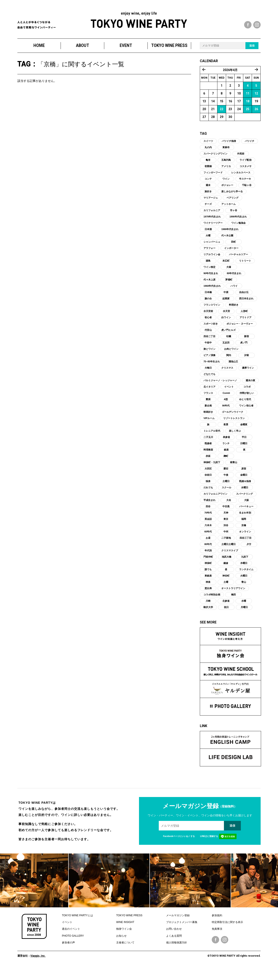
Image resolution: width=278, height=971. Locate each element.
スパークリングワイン (215, 156)
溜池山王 (233, 364)
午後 (225, 477)
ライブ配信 (246, 162)
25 (247, 112)
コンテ (208, 181)
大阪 (246, 503)
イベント (229, 389)
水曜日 (244, 490)
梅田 (233, 597)
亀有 (208, 162)
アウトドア (246, 320)
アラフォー (209, 251)
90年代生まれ (211, 276)
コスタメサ (246, 169)
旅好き (208, 194)
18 (247, 104)
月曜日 (244, 610)
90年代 (226, 408)
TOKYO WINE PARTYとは (77, 918)
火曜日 (243, 578)
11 (247, 96)
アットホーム (228, 206)
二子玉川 (208, 440)
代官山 (208, 332)
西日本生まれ (246, 301)
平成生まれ (209, 503)
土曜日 (226, 484)
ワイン (226, 181)
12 (256, 96)
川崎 (208, 603)
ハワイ (234, 288)
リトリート (245, 263)
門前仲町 (208, 559)
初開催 (208, 169)
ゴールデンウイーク (232, 414)
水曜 (243, 603)
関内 (228, 358)
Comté (226, 395)
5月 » (256, 72)
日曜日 (243, 446)
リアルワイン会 (212, 257)
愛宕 (225, 471)
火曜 (208, 238)
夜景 (225, 427)
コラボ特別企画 (212, 597)
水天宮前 (208, 314)
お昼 (208, 540)
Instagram (224, 942)
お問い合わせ (174, 931)
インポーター (231, 251)
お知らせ (121, 938)
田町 (233, 244)
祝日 (226, 610)
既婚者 (208, 446)
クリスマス (227, 370)
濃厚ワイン (248, 370)
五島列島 (226, 162)
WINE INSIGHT (125, 924)
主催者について (125, 945)
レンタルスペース (240, 175)
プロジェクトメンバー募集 (181, 924)
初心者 (208, 320)
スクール (226, 490)
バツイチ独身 (229, 144)
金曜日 (243, 477)
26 (256, 112)
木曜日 (243, 566)
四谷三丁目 (246, 540)
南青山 (233, 465)
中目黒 (226, 509)
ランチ (226, 446)
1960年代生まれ (212, 288)
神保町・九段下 (212, 465)
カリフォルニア (212, 213)
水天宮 (226, 314)
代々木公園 (227, 238)
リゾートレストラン (234, 421)
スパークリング (244, 496)
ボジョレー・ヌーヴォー (240, 326)
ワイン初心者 (246, 408)
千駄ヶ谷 (247, 188)
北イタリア (209, 389)
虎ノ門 (243, 345)
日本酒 (208, 232)
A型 (226, 402)
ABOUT (82, 48)
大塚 (228, 269)
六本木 (208, 528)
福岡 (243, 521)
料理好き (233, 307)
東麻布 (226, 150)
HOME (39, 48)
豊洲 (208, 402)
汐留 (246, 358)
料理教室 (208, 452)
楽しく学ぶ (235, 433)
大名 (228, 503)
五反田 (226, 345)
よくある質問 (174, 938)
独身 (208, 484)
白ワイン (226, 320)
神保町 (208, 566)
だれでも (208, 490)
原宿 (243, 471)
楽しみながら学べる (232, 194)
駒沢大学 (208, 610)
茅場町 (228, 282)
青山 (243, 584)
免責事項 (217, 931)
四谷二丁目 (209, 339)
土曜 (225, 584)
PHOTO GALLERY (73, 938)
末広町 (226, 263)
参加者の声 (68, 945)
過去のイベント (71, 931)
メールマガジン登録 (178, 918)
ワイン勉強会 (238, 225)
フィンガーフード (213, 175)
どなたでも (209, 377)
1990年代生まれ (238, 219)
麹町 (225, 458)
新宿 (246, 339)
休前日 (208, 477)
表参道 (226, 440)
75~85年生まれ (212, 364)
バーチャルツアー (238, 257)
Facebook (215, 942)
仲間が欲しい (247, 395)
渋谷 (225, 528)
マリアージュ (211, 200)
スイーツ (208, 144)
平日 (244, 440)
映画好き (208, 414)
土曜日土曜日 (228, 547)
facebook (248, 24)
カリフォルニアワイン (215, 496)
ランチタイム (246, 572)
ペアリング (232, 200)
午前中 (208, 345)
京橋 (243, 528)
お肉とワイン (231, 351)
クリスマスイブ (229, 553)
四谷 (208, 509)
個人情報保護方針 (176, 945)
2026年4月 (230, 73)
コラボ (247, 389)
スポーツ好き (211, 326)
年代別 (208, 553)
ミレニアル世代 (212, 433)
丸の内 (208, 150)
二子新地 (226, 540)
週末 (208, 188)
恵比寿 (208, 591)
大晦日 (208, 370)
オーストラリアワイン (233, 591)
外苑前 (240, 156)
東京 (225, 521)
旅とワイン (209, 351)
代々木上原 (209, 282)
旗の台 (208, 301)
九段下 (244, 559)
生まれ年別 (245, 515)
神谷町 (226, 578)
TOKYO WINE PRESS (169, 48)
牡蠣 (228, 339)
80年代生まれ (234, 276)
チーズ (208, 206)
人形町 (244, 314)
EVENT (126, 48)
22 (221, 112)
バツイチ (249, 144)
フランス (208, 395)
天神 (225, 515)
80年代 (208, 547)
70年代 (208, 515)
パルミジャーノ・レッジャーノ (220, 383)
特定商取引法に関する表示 (227, 924)
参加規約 (217, 918)
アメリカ (226, 169)
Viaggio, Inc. (38, 958)
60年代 (208, 534)
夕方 (249, 547)
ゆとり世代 (245, 402)
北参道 (226, 603)
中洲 (225, 295)
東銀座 (208, 578)
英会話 (208, 521)
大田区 (208, 471)
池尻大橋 (226, 559)
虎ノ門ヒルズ (228, 332)
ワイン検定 (209, 269)
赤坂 (208, 458)
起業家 (226, 301)
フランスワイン (212, 307)
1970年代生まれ (212, 219)
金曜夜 (243, 427)
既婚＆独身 (245, 484)
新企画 (208, 408)
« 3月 (204, 72)
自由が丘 (244, 295)
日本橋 (208, 295)
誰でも (208, 572)
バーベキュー (246, 509)
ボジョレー (227, 188)
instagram (257, 24)
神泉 (208, 584)
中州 (225, 534)
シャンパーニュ (212, 244)
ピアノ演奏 (209, 358)
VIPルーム (209, 421)
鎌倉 (225, 566)
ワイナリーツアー (213, 225)
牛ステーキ (245, 181)
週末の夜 (250, 383)
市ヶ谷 (233, 213)
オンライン (245, 534)
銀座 (226, 452)
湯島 (208, 263)
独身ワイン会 (124, 931)
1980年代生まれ (229, 232)
